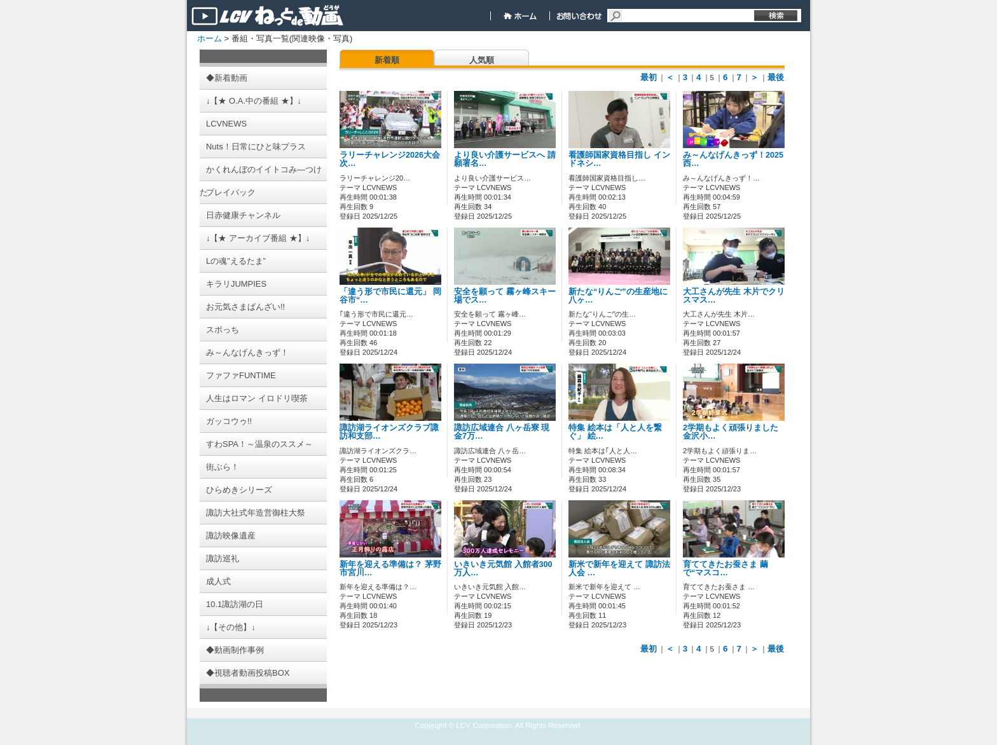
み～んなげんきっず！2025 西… (737, 159)
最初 (648, 77)
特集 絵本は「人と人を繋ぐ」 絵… (615, 432)
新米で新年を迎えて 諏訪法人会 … (619, 568)
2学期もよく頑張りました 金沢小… (730, 432)
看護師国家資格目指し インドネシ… (619, 159)
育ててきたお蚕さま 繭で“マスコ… (725, 568)
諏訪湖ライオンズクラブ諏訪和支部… (389, 432)
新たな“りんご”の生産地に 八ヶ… (618, 295)
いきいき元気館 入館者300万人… (503, 568)
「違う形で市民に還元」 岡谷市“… (390, 295)
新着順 (387, 60)
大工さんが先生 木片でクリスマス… (734, 295)
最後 (775, 77)
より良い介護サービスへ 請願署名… (505, 159)
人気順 (481, 60)
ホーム (209, 38)
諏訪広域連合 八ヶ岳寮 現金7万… (501, 432)
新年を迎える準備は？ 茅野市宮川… (390, 568)
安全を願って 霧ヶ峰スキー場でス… (505, 295)
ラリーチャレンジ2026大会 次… (390, 159)
